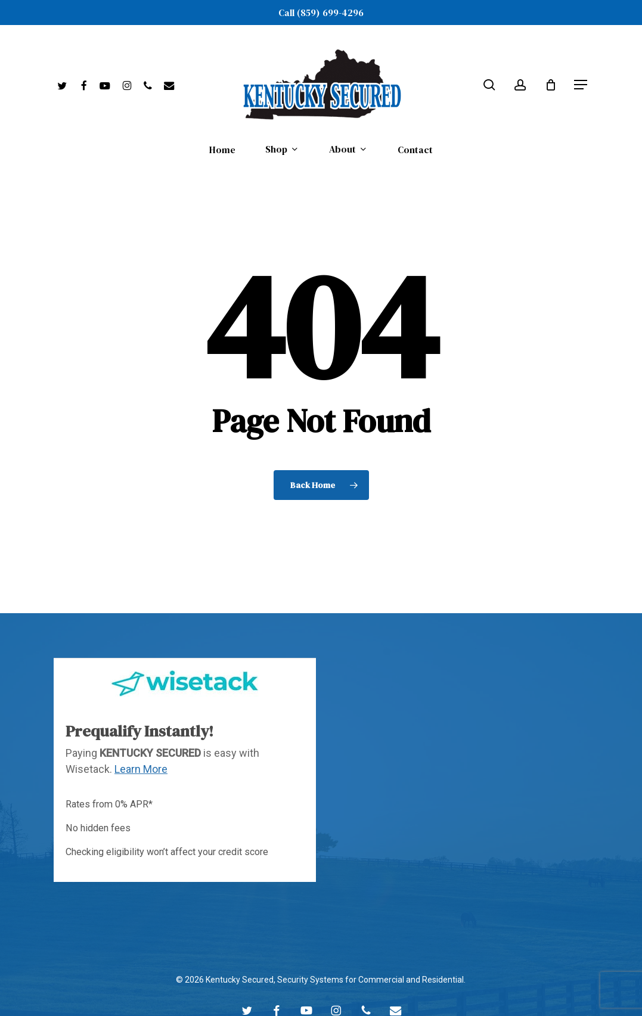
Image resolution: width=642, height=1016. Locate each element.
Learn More (141, 738)
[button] (581, 85)
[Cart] (550, 84)
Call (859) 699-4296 (321, 12)
